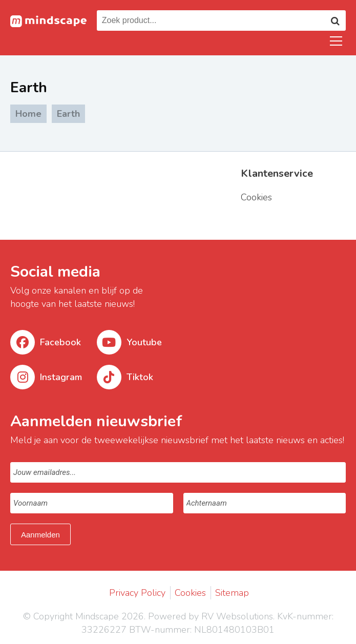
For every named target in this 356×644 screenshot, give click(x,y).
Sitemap (232, 593)
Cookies (190, 593)
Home (28, 114)
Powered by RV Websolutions (210, 616)
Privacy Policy (137, 593)
